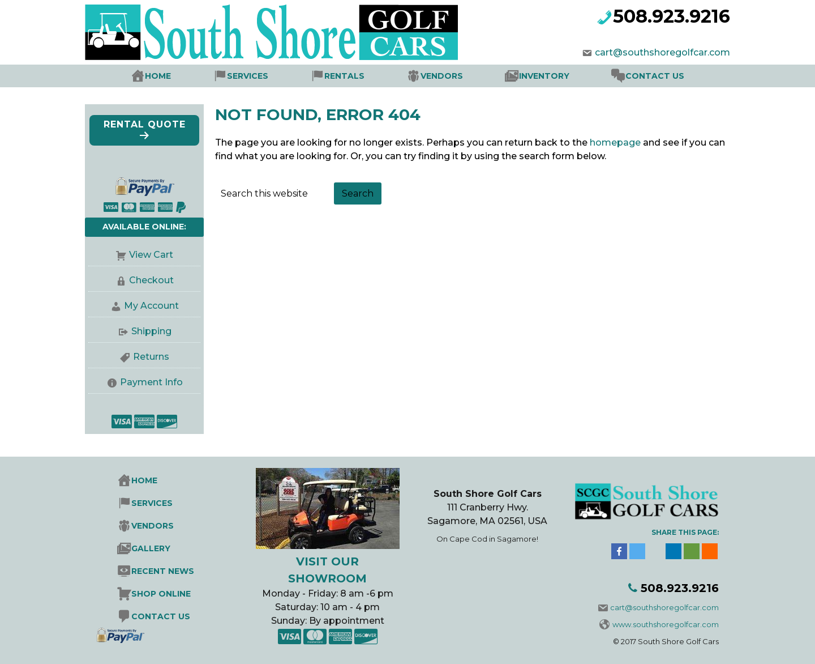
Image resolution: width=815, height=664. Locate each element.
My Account (144, 306)
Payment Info (144, 383)
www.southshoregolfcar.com (659, 624)
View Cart (144, 255)
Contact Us (654, 76)
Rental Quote (145, 130)
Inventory (544, 76)
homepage (615, 142)
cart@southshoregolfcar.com (655, 52)
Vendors (442, 76)
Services (247, 76)
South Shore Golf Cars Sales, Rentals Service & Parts (311, 32)
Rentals (344, 76)
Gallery (150, 548)
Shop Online (161, 594)
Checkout (144, 281)
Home (158, 76)
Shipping (144, 332)
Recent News (162, 571)
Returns (144, 357)
